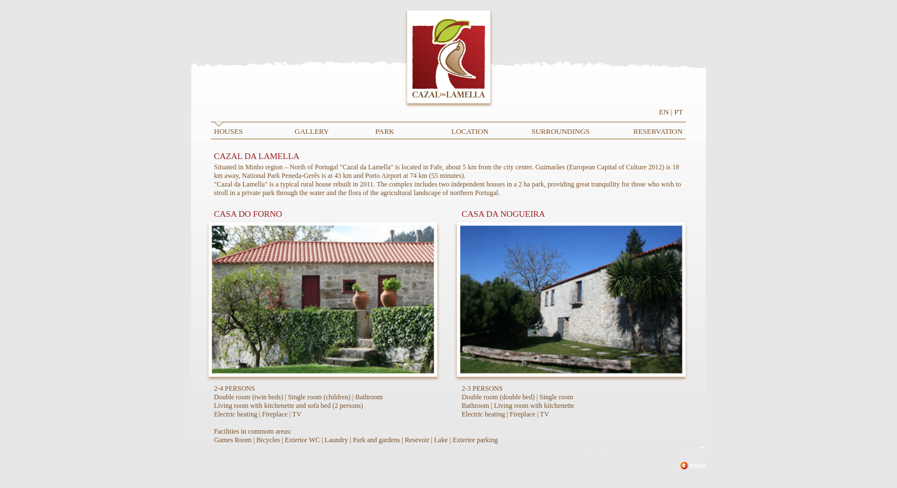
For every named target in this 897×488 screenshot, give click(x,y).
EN (664, 112)
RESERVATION (657, 131)
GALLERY (312, 131)
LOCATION (470, 131)
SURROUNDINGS (560, 131)
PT (678, 112)
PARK (384, 131)
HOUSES (228, 131)
